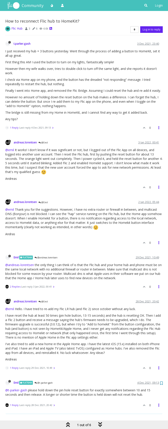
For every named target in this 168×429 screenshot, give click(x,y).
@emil (9, 150)
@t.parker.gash (44, 382)
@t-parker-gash (16, 390)
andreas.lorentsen (25, 142)
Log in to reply (151, 29)
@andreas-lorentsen (19, 265)
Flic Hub (17, 28)
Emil (16, 257)
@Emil (43, 142)
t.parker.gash (22, 43)
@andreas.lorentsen (46, 257)
